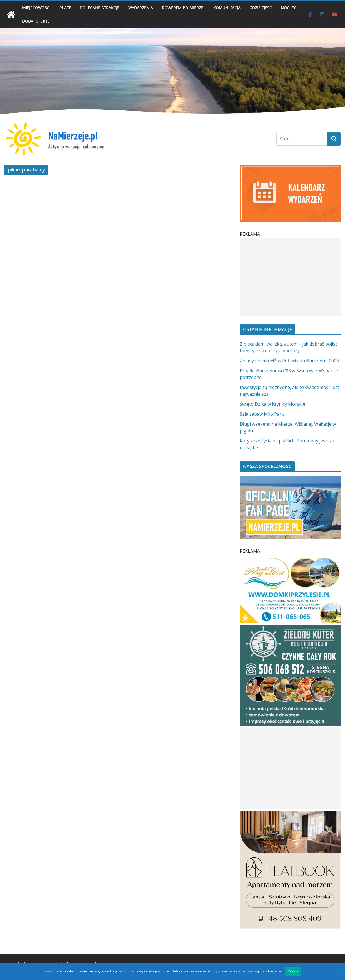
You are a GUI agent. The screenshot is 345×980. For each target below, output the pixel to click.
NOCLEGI (289, 7)
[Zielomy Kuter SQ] (290, 628)
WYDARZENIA (140, 7)
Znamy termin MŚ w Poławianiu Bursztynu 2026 (289, 361)
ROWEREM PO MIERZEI (183, 7)
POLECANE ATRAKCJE (99, 7)
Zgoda (293, 971)
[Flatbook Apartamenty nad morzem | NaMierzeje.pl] (290, 814)
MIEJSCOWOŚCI (36, 7)
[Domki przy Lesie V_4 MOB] (290, 559)
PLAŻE (65, 7)
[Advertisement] (289, 277)
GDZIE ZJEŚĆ (260, 7)
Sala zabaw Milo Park (262, 414)
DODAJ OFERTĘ (36, 21)
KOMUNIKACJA (227, 7)
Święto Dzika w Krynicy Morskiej (273, 404)
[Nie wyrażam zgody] (338, 971)
